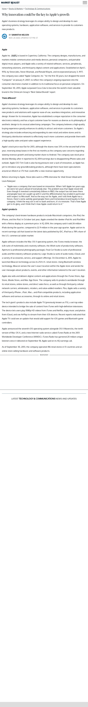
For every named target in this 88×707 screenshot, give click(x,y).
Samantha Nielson (20, 35)
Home (4, 9)
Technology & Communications (37, 9)
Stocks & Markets (16, 9)
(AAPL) (14, 55)
